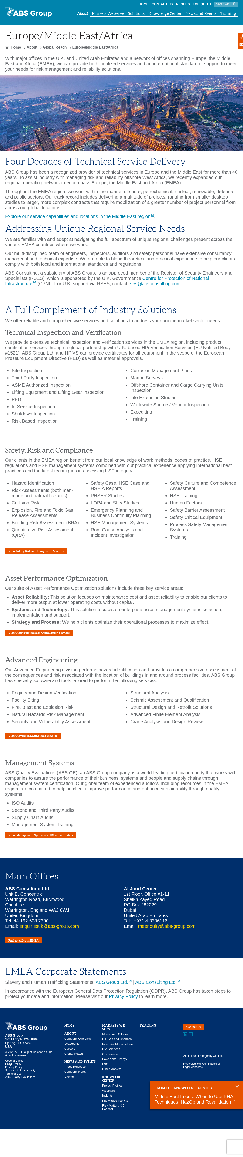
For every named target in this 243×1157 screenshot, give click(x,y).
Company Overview (77, 1066)
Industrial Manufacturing (118, 1072)
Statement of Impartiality (20, 1098)
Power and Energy (114, 1086)
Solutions (136, 13)
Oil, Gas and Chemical (117, 1066)
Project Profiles (112, 1113)
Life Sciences (111, 1076)
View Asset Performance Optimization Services (60, 641)
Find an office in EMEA (35, 965)
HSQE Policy (13, 1091)
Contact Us (162, 4)
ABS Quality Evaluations (20, 1104)
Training (228, 13)
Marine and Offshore (116, 1062)
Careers (69, 1076)
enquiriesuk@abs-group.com (49, 948)
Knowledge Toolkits (115, 1128)
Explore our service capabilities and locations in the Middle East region (78, 216)
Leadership (71, 1071)
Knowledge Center (165, 13)
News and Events (201, 13)
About (82, 13)
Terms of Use (13, 1101)
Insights (107, 1123)
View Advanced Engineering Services (50, 749)
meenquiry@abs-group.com (167, 948)
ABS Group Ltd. (112, 1009)
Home (143, 4)
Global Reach (55, 47)
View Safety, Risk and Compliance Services (55, 554)
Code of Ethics (14, 1088)
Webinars (108, 1118)
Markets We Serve (108, 13)
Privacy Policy (123, 1024)
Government (110, 1082)
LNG (105, 1092)
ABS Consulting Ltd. (156, 1009)
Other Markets (111, 1096)
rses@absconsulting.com (154, 283)
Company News (75, 1099)
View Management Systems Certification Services (62, 854)
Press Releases (75, 1094)
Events (69, 1104)
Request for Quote (194, 4)
